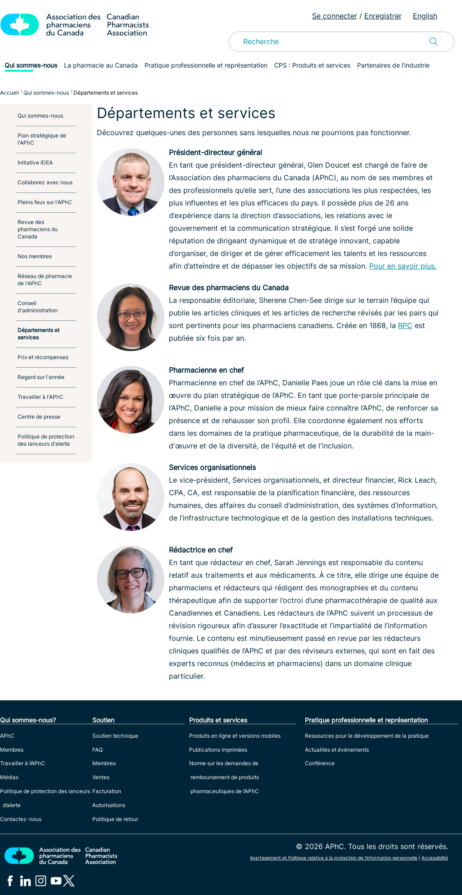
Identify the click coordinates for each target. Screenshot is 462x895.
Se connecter (334, 15)
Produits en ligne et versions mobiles (235, 735)
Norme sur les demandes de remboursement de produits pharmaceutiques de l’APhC (224, 777)
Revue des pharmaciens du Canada (38, 229)
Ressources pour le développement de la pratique (367, 735)
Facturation (106, 791)
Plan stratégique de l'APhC (42, 139)
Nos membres (35, 256)
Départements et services (38, 334)
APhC (7, 735)
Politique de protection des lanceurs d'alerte (46, 440)
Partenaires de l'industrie (393, 65)
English (425, 15)
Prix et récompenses (43, 357)
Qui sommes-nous (31, 65)
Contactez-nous (20, 819)
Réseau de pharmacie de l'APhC (45, 280)
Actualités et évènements (337, 749)
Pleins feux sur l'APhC (45, 202)
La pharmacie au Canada (101, 65)
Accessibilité (434, 857)
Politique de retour (115, 819)
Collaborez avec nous (45, 182)
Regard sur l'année (41, 377)
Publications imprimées (218, 749)
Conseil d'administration (38, 307)
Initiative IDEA (35, 162)
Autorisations (108, 805)
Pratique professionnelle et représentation (206, 65)
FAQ (97, 749)
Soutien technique (115, 735)
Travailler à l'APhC (40, 396)
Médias (9, 777)
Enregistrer (383, 15)
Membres (11, 749)
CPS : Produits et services (312, 65)
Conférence (320, 763)
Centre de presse (39, 416)
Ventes (100, 777)
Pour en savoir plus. (402, 265)
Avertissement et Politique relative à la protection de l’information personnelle (333, 857)
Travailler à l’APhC (22, 763)
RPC (405, 325)
